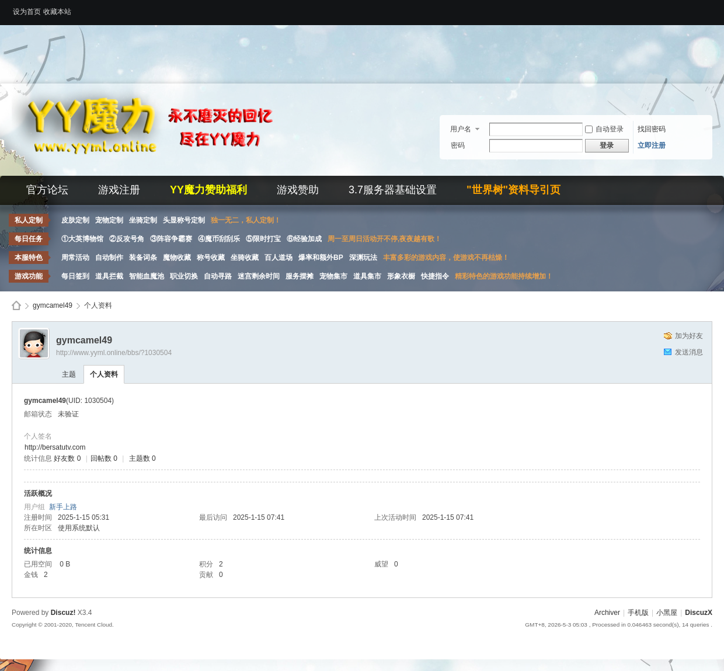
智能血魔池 (146, 276)
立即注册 (652, 145)
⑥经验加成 (304, 239)
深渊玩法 (363, 257)
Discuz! (63, 613)
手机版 (638, 613)
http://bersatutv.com (55, 447)
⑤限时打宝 (263, 239)
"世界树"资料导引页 (514, 190)
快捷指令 (435, 276)
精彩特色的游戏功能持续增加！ (504, 276)
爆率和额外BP (320, 257)
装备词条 (143, 257)
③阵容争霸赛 (171, 239)
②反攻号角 (126, 239)
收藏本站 (57, 12)
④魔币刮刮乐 (219, 239)
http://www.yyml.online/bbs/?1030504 (114, 353)
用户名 (460, 129)
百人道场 (278, 257)
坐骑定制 (143, 220)
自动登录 (604, 129)
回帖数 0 (103, 458)
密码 (458, 145)
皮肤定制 (75, 220)
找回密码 (652, 129)
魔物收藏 (177, 257)
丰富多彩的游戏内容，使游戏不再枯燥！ (446, 257)
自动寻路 (218, 276)
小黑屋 (666, 613)
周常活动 (75, 257)
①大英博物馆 (82, 239)
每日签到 (75, 276)
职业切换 (184, 276)
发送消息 (689, 352)
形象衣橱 (401, 276)
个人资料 (104, 374)
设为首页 (27, 12)
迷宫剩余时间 (259, 276)
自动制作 (109, 257)
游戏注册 (119, 190)
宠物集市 (333, 276)
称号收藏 (211, 257)
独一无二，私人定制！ (246, 220)
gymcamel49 (52, 305)
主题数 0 (142, 458)
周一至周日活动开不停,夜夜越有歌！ (384, 239)
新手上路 (63, 507)
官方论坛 (47, 190)
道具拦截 (109, 276)
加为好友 (689, 336)
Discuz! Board (16, 305)
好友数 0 (67, 458)
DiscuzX (698, 613)
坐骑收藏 (245, 257)
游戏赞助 (298, 190)
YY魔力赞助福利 (208, 190)
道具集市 (367, 276)
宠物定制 (109, 220)
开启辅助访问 (709, 8)
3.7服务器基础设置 (393, 190)
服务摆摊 (300, 276)
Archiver (607, 613)
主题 (69, 374)
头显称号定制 (184, 220)
